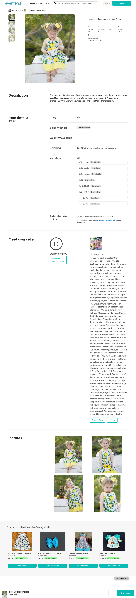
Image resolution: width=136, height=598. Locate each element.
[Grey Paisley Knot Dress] (83, 541)
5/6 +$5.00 (89, 198)
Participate (45, 3)
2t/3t (87, 180)
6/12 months (90, 162)
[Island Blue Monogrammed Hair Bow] (52, 541)
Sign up (121, 3)
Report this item (122, 578)
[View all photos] (50, 48)
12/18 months (90, 168)
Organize (32, 3)
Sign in (107, 3)
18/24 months (90, 174)
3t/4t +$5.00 (90, 186)
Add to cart (126, 593)
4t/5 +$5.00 (90, 192)
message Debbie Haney (106, 220)
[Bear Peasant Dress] (113, 541)
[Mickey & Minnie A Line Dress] (22, 541)
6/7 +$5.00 (89, 204)
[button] (32, 3)
